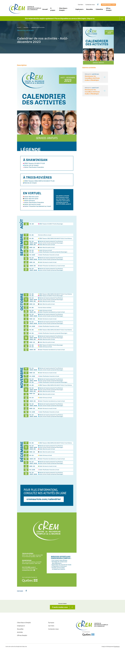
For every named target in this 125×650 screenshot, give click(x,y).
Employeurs (79, 9)
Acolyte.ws (116, 646)
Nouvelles (89, 9)
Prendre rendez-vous (108, 4)
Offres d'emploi (108, 9)
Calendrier (99, 9)
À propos (52, 9)
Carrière (80, 4)
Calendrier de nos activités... (38, 27)
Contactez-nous (90, 4)
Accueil (45, 9)
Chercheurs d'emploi (63, 9)
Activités (20, 632)
